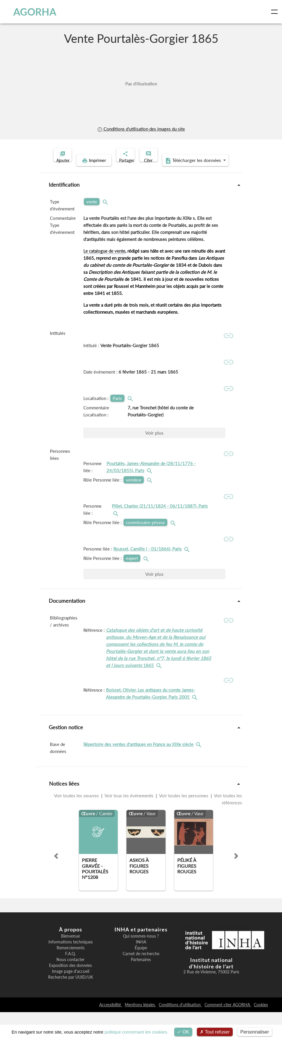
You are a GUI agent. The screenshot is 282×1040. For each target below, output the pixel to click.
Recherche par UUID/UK (70, 1005)
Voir (154, 449)
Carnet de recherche (141, 981)
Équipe (141, 976)
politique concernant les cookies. (136, 1031)
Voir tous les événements (129, 823)
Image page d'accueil (70, 999)
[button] (56, 884)
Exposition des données (70, 993)
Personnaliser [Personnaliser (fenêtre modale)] (254, 1031)
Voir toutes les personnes (184, 823)
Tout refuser (215, 1031)
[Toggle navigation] (276, 11)
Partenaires (141, 987)
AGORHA (30, 12)
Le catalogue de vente (104, 260)
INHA (141, 970)
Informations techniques (70, 970)
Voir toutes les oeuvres (77, 823)
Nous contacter (70, 987)
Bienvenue (70, 964)
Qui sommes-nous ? (141, 964)
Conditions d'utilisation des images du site (141, 128)
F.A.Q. (70, 981)
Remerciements (71, 976)
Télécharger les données (179, 169)
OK (183, 1031)
